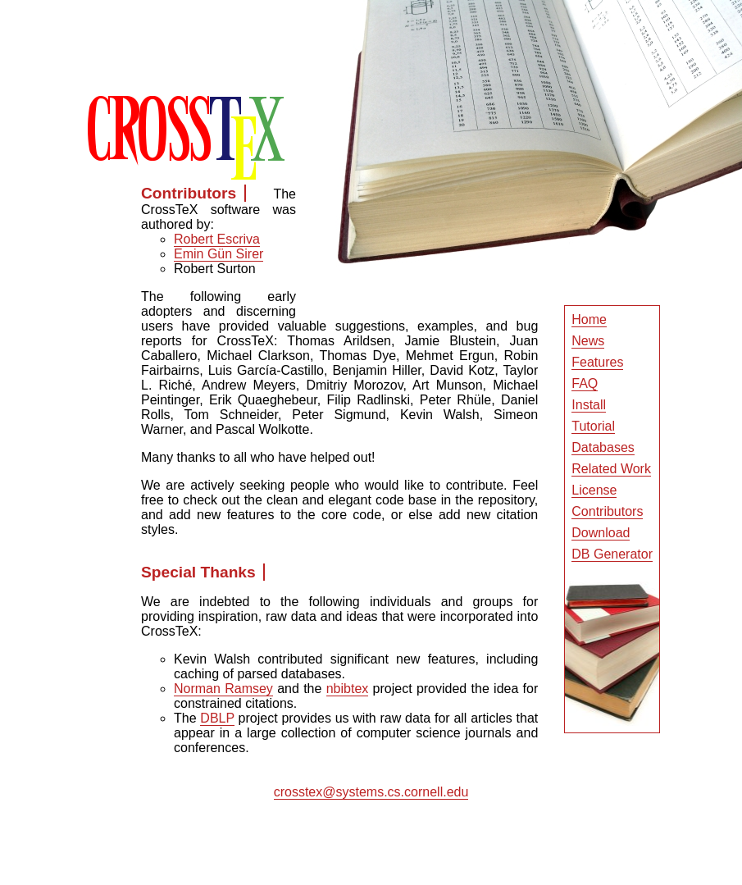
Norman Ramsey (223, 689)
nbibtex (347, 689)
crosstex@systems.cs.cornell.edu (371, 792)
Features (597, 362)
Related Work (611, 469)
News (587, 341)
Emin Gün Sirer (218, 254)
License (594, 490)
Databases (603, 447)
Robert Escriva (217, 239)
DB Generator (612, 554)
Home (589, 319)
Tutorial (593, 426)
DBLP (217, 718)
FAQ (584, 383)
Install (588, 405)
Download (600, 533)
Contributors (607, 511)
